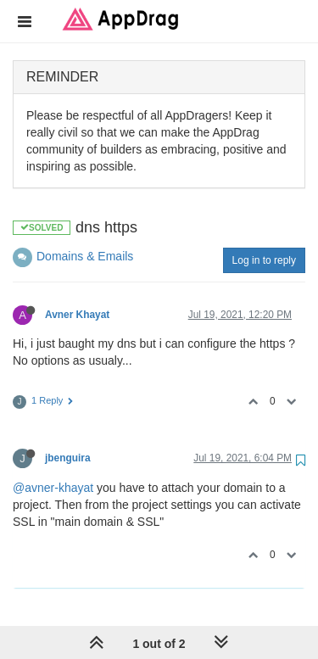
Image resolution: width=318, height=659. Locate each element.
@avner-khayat (53, 487)
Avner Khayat (77, 315)
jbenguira (68, 458)
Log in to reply (264, 260)
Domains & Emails (84, 256)
